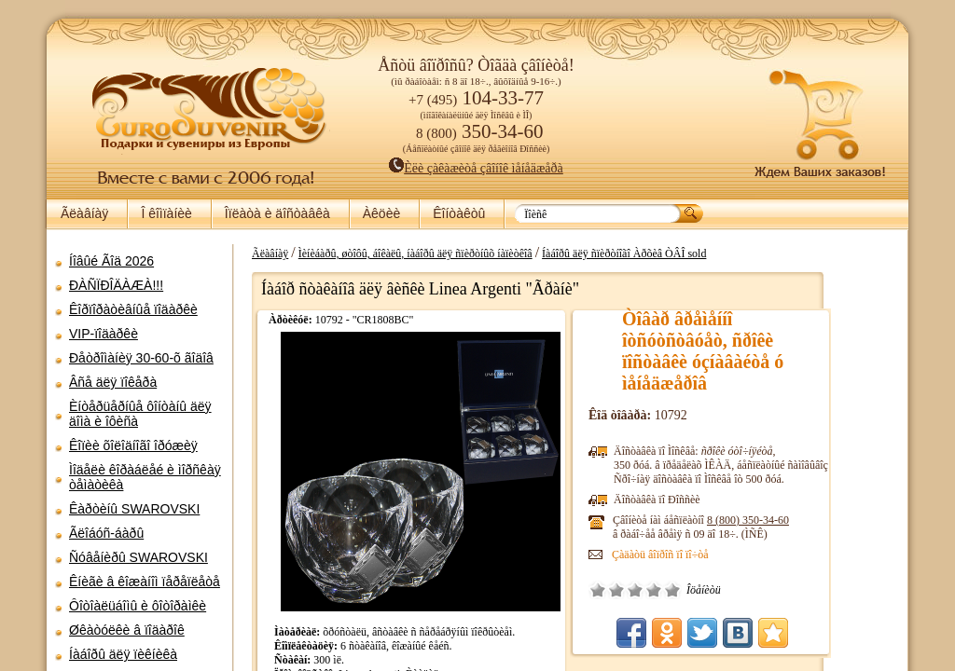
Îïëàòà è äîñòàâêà (277, 213)
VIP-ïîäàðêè (103, 333)
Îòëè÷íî (736, 590)
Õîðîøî (718, 590)
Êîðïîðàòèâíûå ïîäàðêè (133, 309)
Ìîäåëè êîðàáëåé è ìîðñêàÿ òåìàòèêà (145, 477)
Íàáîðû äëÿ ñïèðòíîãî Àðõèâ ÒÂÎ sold (688, 253)
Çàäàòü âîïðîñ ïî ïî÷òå (724, 554)
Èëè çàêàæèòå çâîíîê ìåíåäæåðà (476, 168)
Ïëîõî (680, 590)
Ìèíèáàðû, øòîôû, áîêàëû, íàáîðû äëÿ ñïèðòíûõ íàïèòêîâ (480, 253)
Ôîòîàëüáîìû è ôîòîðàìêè (137, 605)
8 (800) (812, 520)
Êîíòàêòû (459, 213)
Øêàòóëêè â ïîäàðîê (127, 630)
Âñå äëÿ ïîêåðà (113, 382)
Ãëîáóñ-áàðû (106, 533)
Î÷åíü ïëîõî (662, 590)
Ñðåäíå (699, 590)
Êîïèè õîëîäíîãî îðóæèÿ (133, 445)
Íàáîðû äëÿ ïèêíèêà (123, 654)
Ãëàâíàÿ (84, 213)
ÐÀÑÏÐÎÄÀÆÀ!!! (116, 285)
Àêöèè (381, 213)
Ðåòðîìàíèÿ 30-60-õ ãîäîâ (141, 357)
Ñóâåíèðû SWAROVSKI (138, 557)
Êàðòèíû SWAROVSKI (134, 508)
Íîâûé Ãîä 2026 (111, 260)
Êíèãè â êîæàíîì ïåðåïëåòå (144, 581)
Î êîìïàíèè (166, 213)
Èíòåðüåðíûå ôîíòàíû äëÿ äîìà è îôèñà (140, 414)
